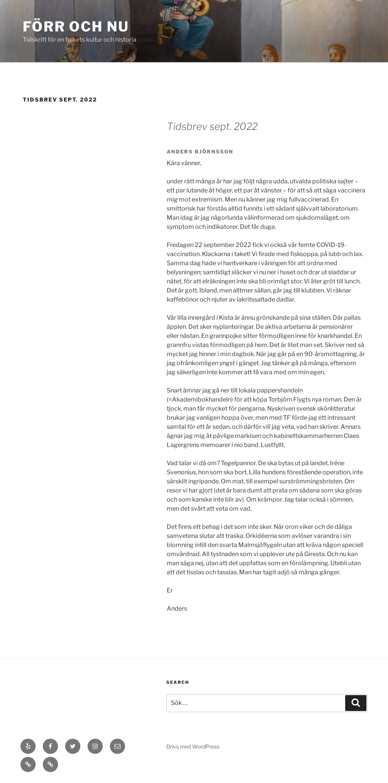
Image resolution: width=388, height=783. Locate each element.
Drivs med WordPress (192, 746)
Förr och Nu (76, 26)
